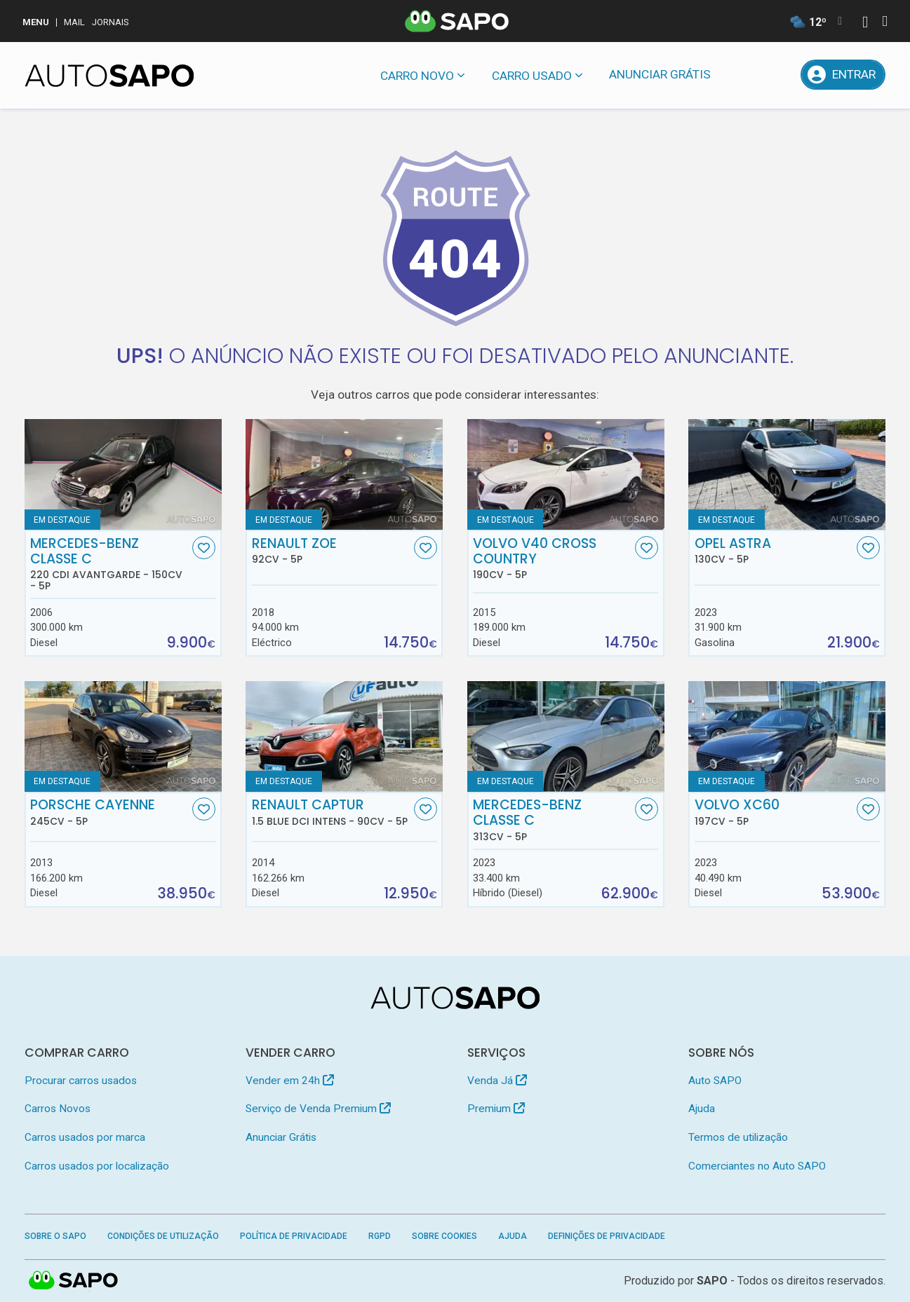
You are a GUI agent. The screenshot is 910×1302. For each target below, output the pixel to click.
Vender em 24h (290, 1080)
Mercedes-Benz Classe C (109, 564)
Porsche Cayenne (109, 812)
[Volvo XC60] (786, 736)
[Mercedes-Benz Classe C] (565, 736)
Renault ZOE (331, 551)
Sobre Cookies (444, 1236)
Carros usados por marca (85, 1137)
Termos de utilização (738, 1137)
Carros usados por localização (97, 1166)
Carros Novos (58, 1108)
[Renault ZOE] (344, 474)
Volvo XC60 (774, 812)
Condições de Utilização (163, 1236)
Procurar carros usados (81, 1080)
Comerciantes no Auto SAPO (757, 1166)
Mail (74, 22)
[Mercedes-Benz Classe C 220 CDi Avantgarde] (123, 474)
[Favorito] (203, 547)
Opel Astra (774, 551)
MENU (35, 22)
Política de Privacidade (293, 1236)
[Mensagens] (743, 75)
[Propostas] (779, 75)
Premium (496, 1108)
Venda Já (497, 1080)
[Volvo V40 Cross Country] (565, 474)
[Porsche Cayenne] (123, 736)
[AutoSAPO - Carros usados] (109, 75)
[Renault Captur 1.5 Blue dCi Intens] (344, 736)
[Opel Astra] (786, 474)
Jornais (110, 22)
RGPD (379, 1236)
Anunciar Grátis (660, 74)
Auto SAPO (715, 1080)
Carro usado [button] (532, 76)
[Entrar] (843, 75)
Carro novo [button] (417, 76)
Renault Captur (331, 812)
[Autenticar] (865, 23)
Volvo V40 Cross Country (552, 558)
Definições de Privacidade (606, 1236)
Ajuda (701, 1108)
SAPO (74, 1281)
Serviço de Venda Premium (318, 1108)
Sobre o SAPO (55, 1236)
